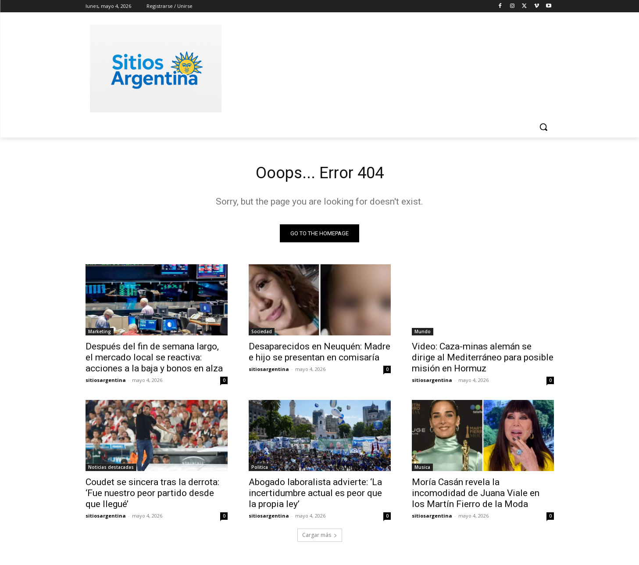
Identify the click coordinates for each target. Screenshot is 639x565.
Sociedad (261, 334)
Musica (422, 469)
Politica (259, 469)
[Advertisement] (385, 67)
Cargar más (319, 537)
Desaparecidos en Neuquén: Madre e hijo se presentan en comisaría (319, 354)
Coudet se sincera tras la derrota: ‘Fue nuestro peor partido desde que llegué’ (152, 495)
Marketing (99, 334)
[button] (543, 126)
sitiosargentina (106, 382)
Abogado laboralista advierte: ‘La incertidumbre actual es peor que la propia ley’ (315, 495)
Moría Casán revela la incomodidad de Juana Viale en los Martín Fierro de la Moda (475, 495)
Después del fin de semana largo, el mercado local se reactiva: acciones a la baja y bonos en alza (154, 359)
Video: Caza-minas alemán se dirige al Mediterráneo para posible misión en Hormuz (482, 359)
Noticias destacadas (111, 469)
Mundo (422, 334)
